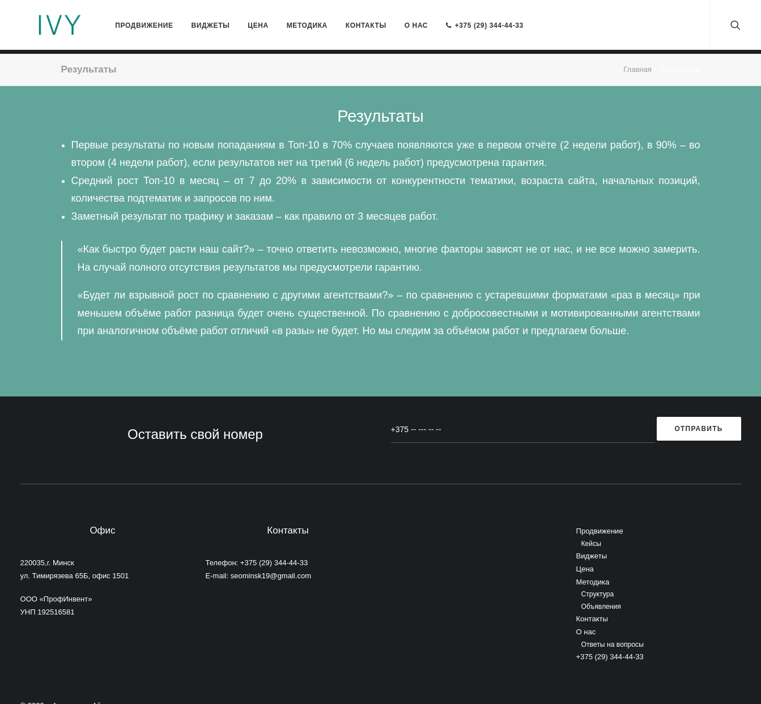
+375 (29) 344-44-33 (459, 15)
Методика (281, 15)
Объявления (601, 583)
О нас (390, 15)
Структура (597, 571)
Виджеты (184, 15)
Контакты (340, 15)
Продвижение (118, 15)
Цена (232, 15)
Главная (637, 45)
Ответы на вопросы (612, 621)
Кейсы (591, 520)
